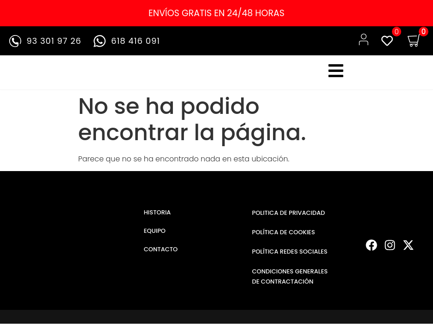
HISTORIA (157, 218)
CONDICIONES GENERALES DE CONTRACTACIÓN (289, 282)
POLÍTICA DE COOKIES (283, 238)
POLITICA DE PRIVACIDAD (288, 219)
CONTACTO (161, 255)
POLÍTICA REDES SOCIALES (289, 258)
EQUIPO (155, 237)
